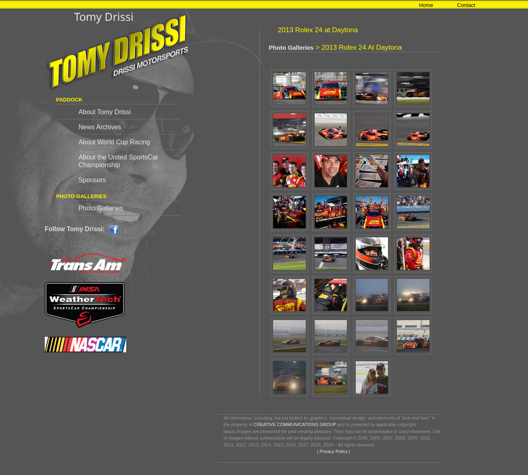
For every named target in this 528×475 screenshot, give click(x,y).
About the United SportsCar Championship (118, 161)
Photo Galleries (101, 208)
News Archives (100, 127)
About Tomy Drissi (105, 111)
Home (426, 5)
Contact (466, 5)
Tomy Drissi (104, 16)
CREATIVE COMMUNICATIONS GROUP (295, 424)
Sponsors (92, 180)
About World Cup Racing (114, 142)
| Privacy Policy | (333, 451)
